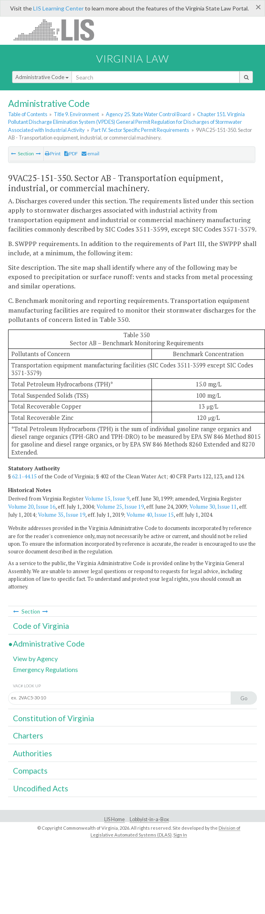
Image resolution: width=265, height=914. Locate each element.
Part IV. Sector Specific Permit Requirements (140, 130)
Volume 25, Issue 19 (120, 506)
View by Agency (35, 658)
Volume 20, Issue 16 (31, 506)
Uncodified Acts (40, 788)
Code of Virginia (41, 625)
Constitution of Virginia (53, 718)
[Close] (258, 7)
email (90, 153)
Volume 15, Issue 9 (107, 498)
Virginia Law (132, 58)
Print (53, 153)
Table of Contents (27, 114)
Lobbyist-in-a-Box (149, 819)
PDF (71, 153)
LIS (58, 30)
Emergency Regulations (45, 669)
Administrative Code (42, 77)
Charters (28, 735)
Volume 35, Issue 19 (61, 514)
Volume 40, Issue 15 (150, 514)
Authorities (32, 753)
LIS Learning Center (58, 8)
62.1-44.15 (24, 476)
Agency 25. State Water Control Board (148, 114)
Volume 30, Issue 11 (213, 506)
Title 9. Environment (76, 114)
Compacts (30, 770)
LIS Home (114, 819)
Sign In (180, 834)
